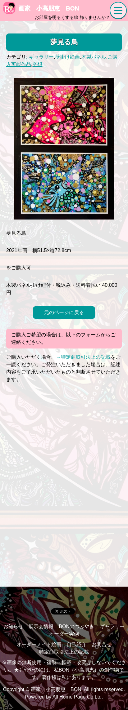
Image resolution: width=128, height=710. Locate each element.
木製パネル (93, 57)
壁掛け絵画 (67, 57)
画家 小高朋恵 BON (41, 8)
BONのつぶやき (76, 626)
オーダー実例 (64, 634)
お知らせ (13, 626)
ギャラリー (41, 57)
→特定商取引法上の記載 (83, 357)
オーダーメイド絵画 (38, 644)
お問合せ (102, 644)
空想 (37, 64)
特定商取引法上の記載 (64, 652)
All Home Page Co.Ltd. (78, 696)
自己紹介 (76, 644)
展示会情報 (41, 626)
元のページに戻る (64, 312)
